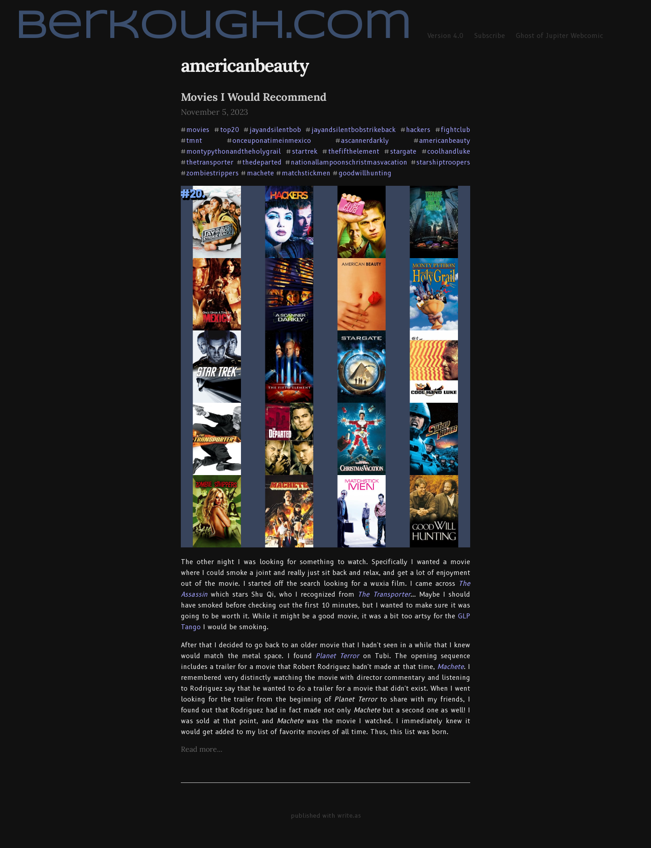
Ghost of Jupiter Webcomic (559, 36)
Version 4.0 (445, 36)
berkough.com (212, 27)
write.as (349, 815)
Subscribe (489, 36)
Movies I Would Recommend (253, 97)
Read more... (201, 749)
